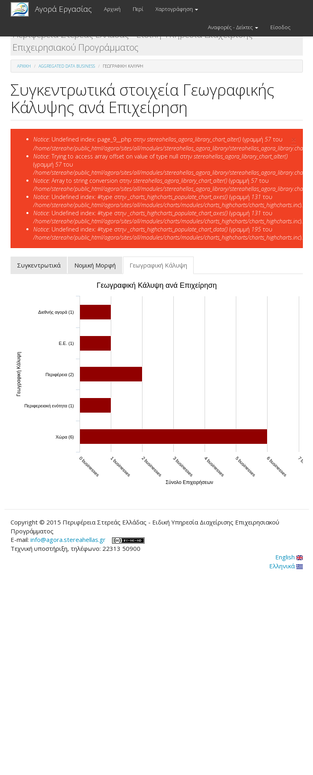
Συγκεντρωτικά (38, 265)
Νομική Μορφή (95, 265)
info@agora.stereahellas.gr (68, 539)
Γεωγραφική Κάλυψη (162, 267)
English (289, 557)
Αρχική (112, 9)
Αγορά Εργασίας (63, 9)
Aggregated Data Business (67, 66)
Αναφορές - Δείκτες (233, 27)
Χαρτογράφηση (176, 9)
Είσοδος (280, 27)
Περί (138, 9)
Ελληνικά (286, 566)
